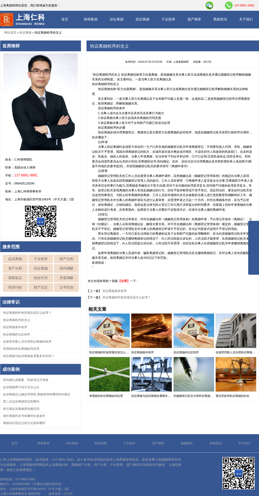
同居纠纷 (15, 287)
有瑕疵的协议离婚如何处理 (21, 348)
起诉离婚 (15, 259)
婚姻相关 (187, 443)
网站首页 (10, 32)
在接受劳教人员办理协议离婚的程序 (27, 341)
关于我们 (246, 19)
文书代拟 (66, 287)
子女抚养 (168, 19)
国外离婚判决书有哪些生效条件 (24, 416)
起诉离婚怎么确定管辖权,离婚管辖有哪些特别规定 (36, 394)
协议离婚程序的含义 (16, 320)
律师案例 (91, 19)
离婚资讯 (220, 19)
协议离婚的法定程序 (16, 334)
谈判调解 (66, 268)
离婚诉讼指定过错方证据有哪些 (24, 423)
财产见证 (41, 287)
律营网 (68, 493)
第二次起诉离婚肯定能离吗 (21, 401)
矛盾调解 (66, 278)
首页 (64, 19)
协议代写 (41, 278)
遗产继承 (194, 19)
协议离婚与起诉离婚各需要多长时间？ (28, 356)
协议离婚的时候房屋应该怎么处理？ (27, 312)
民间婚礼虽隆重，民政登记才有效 (25, 380)
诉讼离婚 (116, 19)
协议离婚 (142, 19)
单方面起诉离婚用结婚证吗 (21, 408)
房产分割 (15, 268)
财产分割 (66, 259)
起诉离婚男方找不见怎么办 (21, 387)
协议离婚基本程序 (15, 327)
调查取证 (15, 278)
